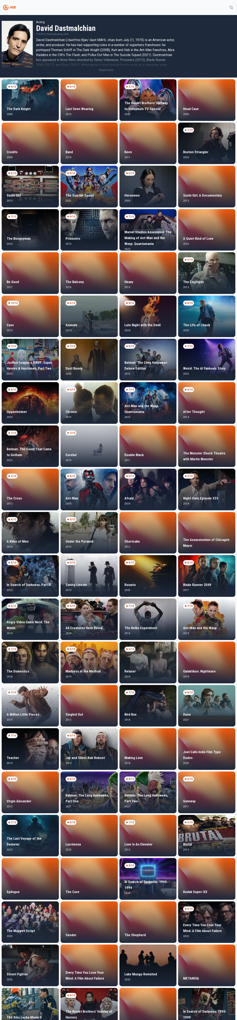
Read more (106, 70)
